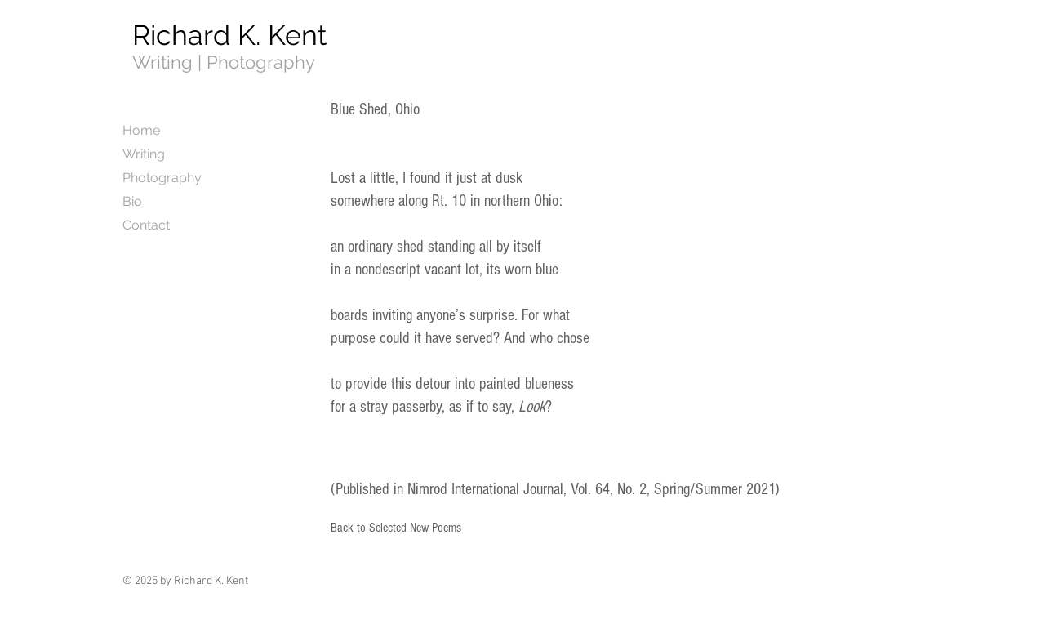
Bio (132, 201)
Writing (143, 154)
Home (141, 130)
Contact (146, 225)
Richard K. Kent (229, 35)
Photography (162, 177)
